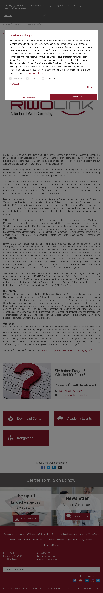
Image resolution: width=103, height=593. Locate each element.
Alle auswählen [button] (73, 97)
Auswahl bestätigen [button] (27, 97)
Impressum (14, 84)
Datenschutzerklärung (35, 73)
